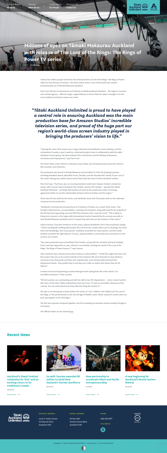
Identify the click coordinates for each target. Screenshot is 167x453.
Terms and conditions (106, 443)
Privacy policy (91, 443)
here (71, 311)
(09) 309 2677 (106, 418)
